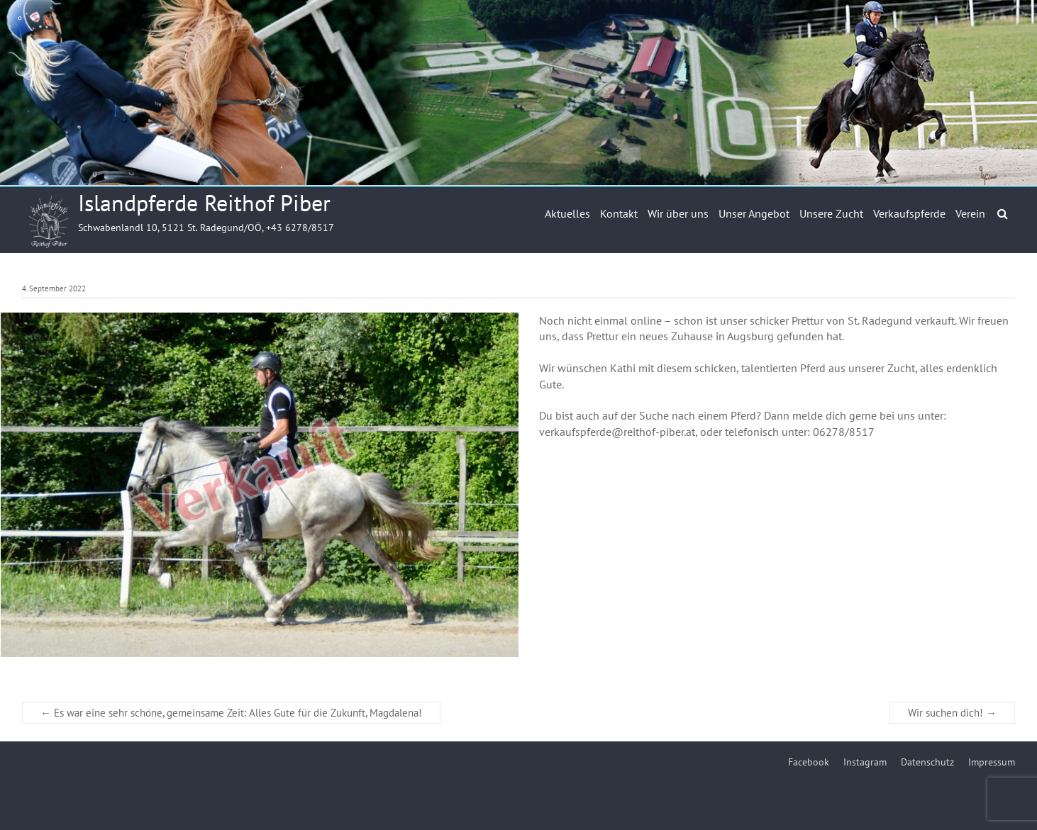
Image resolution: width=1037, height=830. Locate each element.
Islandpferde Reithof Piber (204, 203)
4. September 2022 (54, 288)
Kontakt (619, 213)
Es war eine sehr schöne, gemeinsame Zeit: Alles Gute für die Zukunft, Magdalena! (231, 712)
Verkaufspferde (909, 213)
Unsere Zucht (831, 213)
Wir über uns (678, 213)
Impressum (991, 762)
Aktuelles (567, 213)
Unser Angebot (754, 213)
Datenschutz (927, 762)
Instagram (865, 762)
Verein (970, 213)
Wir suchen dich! (952, 712)
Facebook (808, 762)
